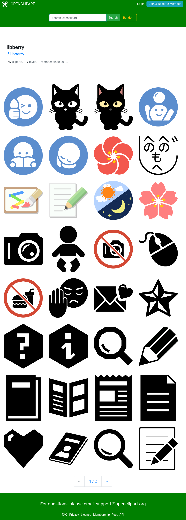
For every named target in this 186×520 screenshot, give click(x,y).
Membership (101, 514)
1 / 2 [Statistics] (93, 481)
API (122, 514)
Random (128, 17)
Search (113, 17)
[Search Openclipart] (77, 17)
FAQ (64, 514)
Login (140, 4)
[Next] (106, 481)
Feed (115, 514)
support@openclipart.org (121, 504)
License (86, 514)
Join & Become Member (165, 4)
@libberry (15, 53)
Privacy (74, 514)
